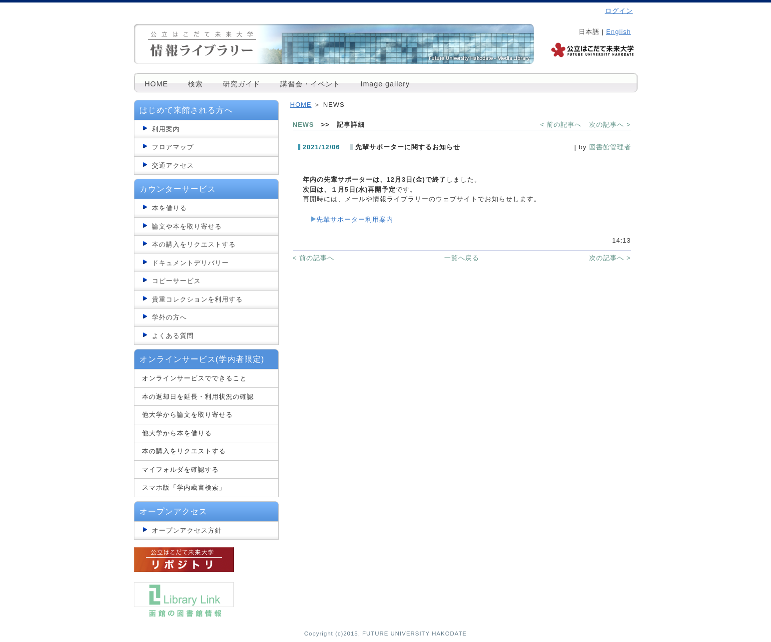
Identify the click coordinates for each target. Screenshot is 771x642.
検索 (195, 84)
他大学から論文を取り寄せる (187, 414)
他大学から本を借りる (177, 433)
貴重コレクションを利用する (197, 299)
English (618, 31)
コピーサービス (176, 281)
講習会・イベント (310, 84)
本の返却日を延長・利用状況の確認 (198, 396)
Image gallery (385, 84)
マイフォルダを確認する (180, 469)
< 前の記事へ (561, 124)
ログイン (619, 10)
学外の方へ (169, 317)
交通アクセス (173, 165)
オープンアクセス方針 (187, 530)
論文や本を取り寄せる (187, 226)
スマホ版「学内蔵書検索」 (184, 487)
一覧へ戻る (461, 258)
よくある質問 (173, 335)
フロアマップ (173, 147)
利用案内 (166, 129)
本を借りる (169, 208)
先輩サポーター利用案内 (354, 219)
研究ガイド (241, 84)
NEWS (303, 124)
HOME (156, 84)
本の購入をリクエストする (194, 244)
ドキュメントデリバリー (190, 263)
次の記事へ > (610, 124)
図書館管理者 (610, 147)
